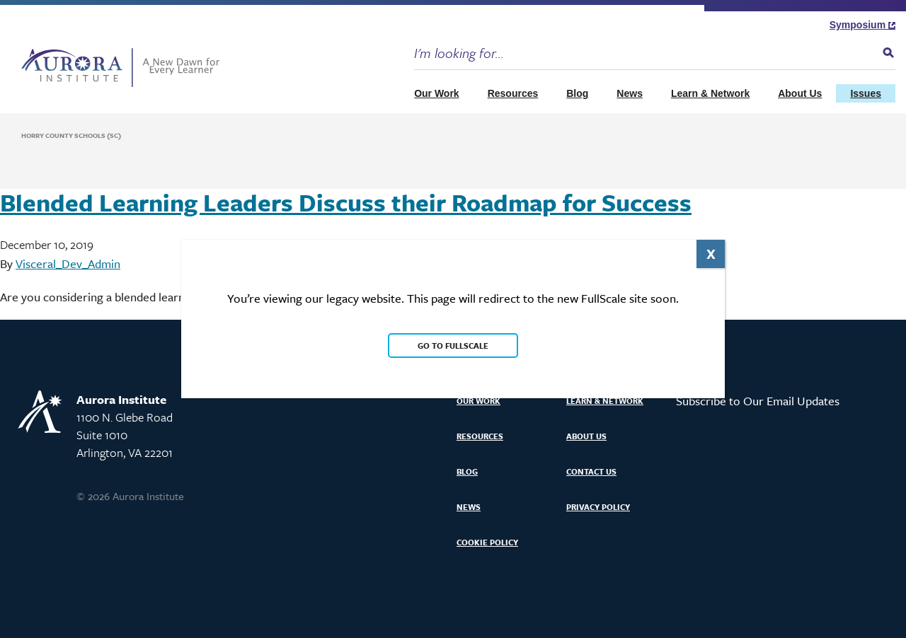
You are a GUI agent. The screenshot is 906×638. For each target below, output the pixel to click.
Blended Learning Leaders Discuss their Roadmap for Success (346, 202)
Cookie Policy (487, 542)
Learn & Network (710, 93)
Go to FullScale (453, 346)
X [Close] (711, 253)
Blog (577, 93)
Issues (865, 93)
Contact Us (591, 471)
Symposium (862, 24)
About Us (800, 93)
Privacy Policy (598, 507)
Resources (513, 93)
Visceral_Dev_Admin (68, 263)
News (630, 93)
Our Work (436, 93)
